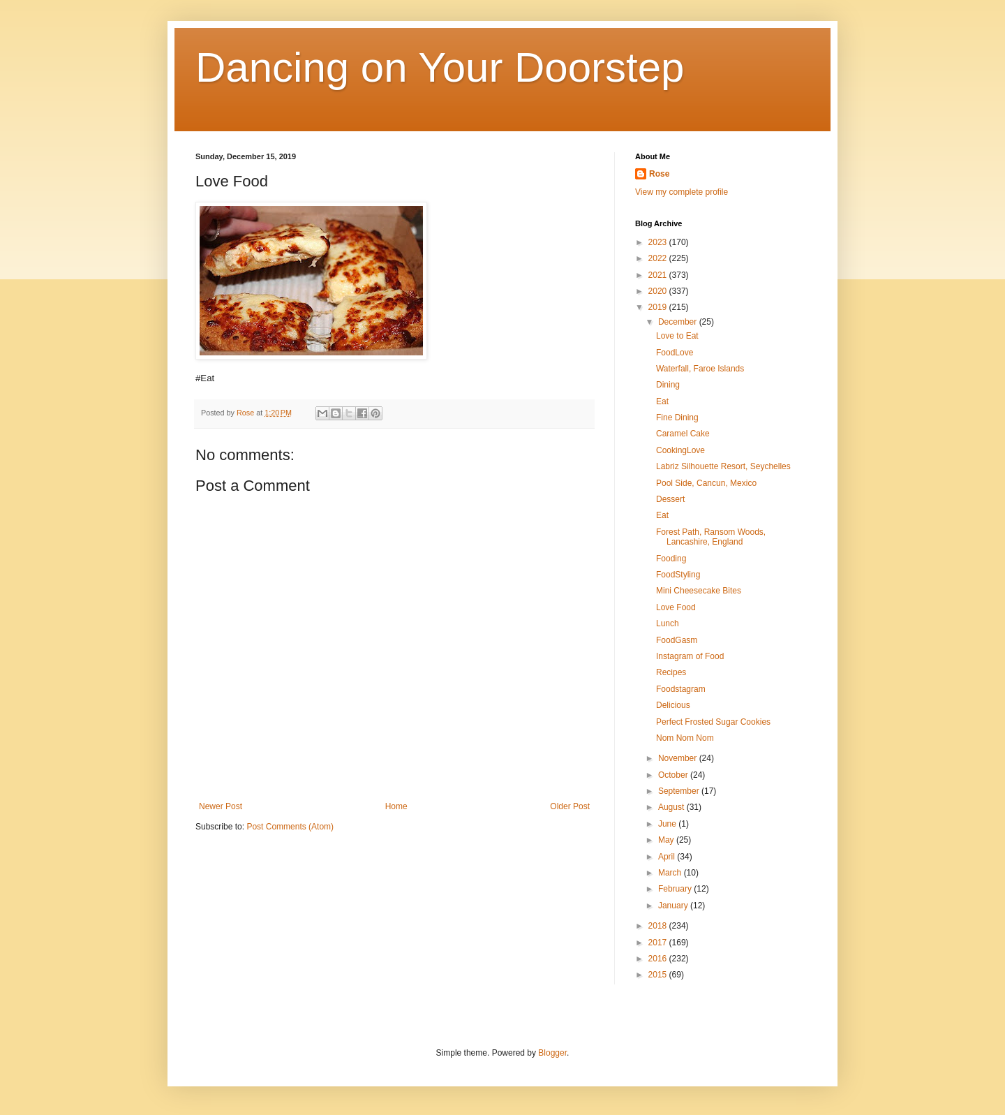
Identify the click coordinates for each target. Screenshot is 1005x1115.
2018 (658, 926)
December (678, 322)
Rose (659, 174)
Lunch (667, 623)
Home (396, 806)
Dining (668, 385)
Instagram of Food (690, 656)
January (674, 905)
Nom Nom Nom (685, 738)
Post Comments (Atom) (290, 827)
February (676, 889)
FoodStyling (678, 574)
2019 (658, 307)
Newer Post (220, 806)
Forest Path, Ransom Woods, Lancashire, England (711, 537)
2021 (658, 275)
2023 (658, 242)
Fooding (671, 558)
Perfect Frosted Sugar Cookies (713, 722)
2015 (658, 975)
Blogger (552, 1053)
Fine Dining (677, 417)
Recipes (671, 672)
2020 (658, 291)
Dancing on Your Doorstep (440, 67)
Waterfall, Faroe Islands (700, 369)
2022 (658, 258)
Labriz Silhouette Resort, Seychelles (723, 466)
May (667, 840)
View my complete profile (681, 192)
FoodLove (674, 352)
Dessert (670, 499)
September (679, 791)
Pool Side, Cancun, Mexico (706, 483)
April (667, 857)
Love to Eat (677, 336)
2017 (658, 942)
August (672, 807)
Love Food (676, 607)
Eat (662, 401)
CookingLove (680, 450)
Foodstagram (681, 689)
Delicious (673, 705)
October (674, 775)
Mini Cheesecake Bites (698, 591)
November (678, 758)
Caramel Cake (683, 433)
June (668, 824)
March (671, 873)
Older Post (570, 806)
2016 (658, 958)
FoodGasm (676, 640)
